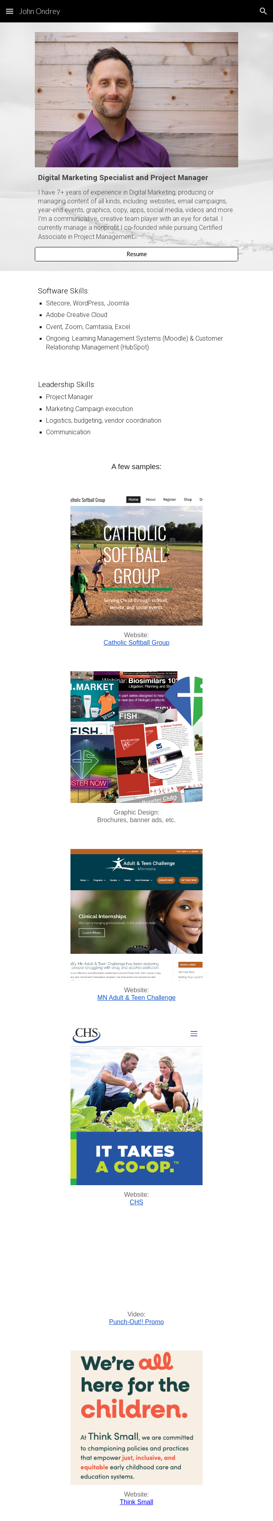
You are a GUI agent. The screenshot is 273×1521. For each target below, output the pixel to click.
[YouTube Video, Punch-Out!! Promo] (136, 1268)
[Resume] (136, 254)
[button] (9, 11)
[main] (136, 207)
